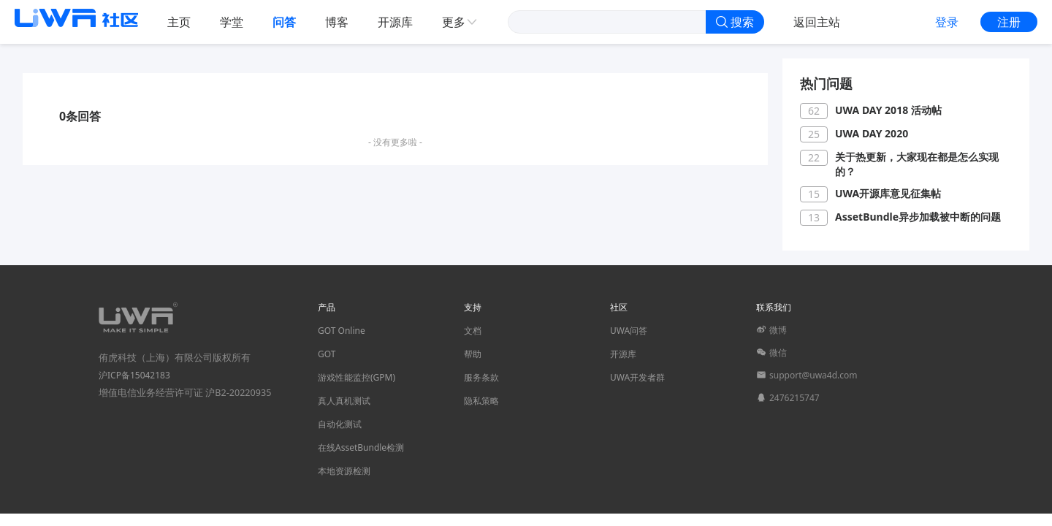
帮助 (472, 354)
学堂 (231, 22)
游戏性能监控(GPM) (356, 377)
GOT (326, 354)
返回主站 (816, 22)
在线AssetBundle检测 (361, 447)
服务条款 (481, 377)
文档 (472, 330)
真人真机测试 (344, 400)
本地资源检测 (344, 471)
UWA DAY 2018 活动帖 (888, 110)
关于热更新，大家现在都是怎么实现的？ (917, 164)
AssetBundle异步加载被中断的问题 (918, 217)
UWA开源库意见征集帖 (888, 193)
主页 (179, 22)
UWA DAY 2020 (871, 133)
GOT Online (341, 330)
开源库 (395, 22)
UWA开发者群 (637, 377)
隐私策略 (481, 400)
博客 (336, 22)
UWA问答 (628, 330)
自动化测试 (340, 424)
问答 (284, 22)
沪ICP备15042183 (134, 375)
